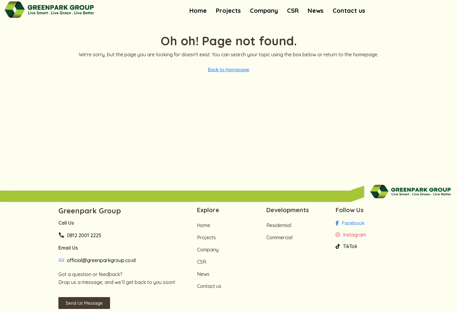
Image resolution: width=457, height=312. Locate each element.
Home (198, 10)
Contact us (349, 10)
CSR (293, 10)
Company (264, 10)
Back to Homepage (228, 69)
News (316, 10)
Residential (278, 225)
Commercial (279, 237)
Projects (228, 10)
